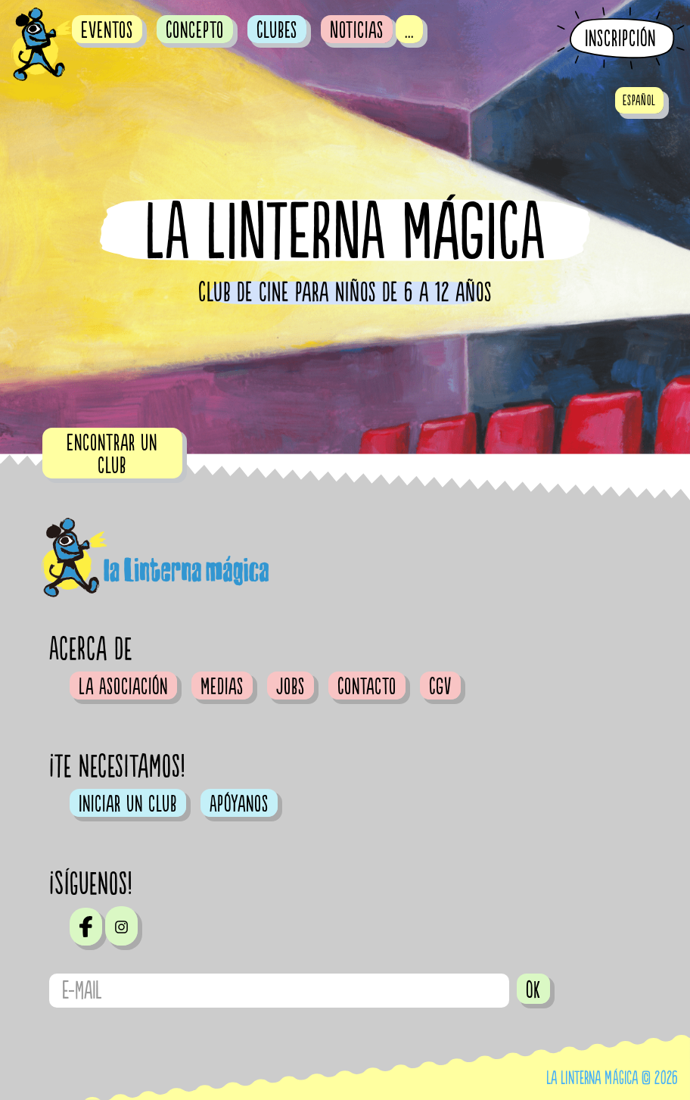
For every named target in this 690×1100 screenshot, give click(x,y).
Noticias (357, 30)
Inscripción (620, 39)
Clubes (276, 30)
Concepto (195, 30)
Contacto (366, 687)
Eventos (107, 30)
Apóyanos (239, 804)
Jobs (290, 687)
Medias (222, 687)
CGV (440, 687)
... (409, 30)
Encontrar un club (112, 454)
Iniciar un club (128, 804)
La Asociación (123, 687)
